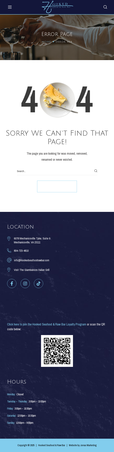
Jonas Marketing (88, 445)
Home (46, 42)
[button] (105, 5)
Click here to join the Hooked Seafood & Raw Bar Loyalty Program (46, 324)
